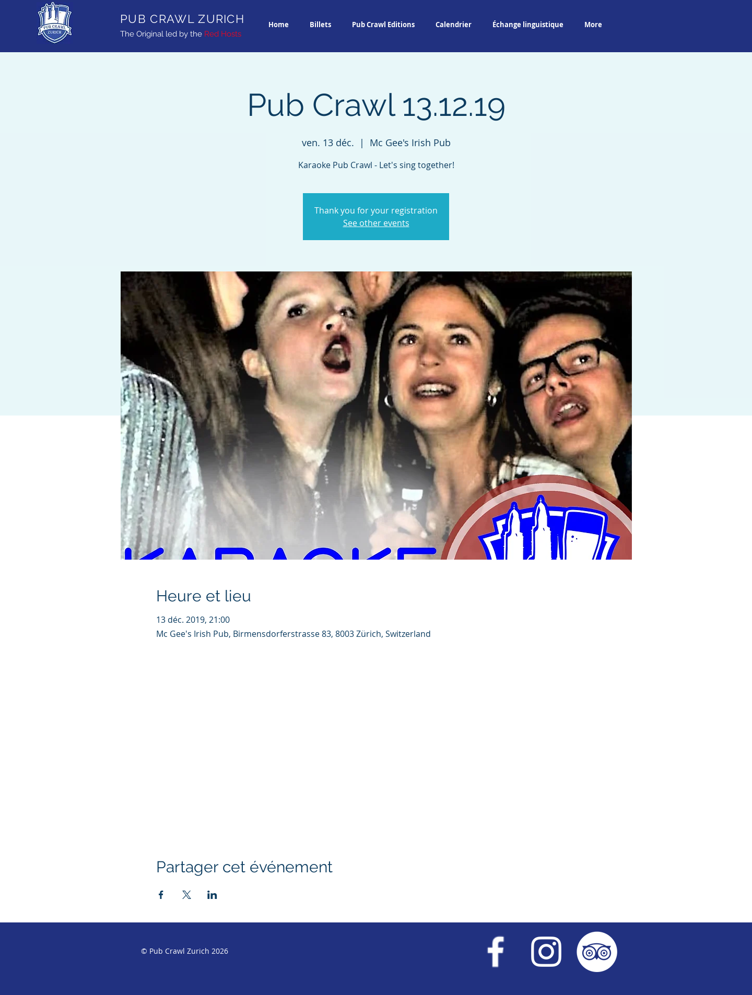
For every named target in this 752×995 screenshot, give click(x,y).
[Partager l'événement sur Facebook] (161, 895)
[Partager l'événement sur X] (187, 895)
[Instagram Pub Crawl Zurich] (546, 951)
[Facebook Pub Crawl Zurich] (495, 951)
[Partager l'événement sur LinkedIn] (212, 895)
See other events (376, 223)
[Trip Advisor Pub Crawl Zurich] (597, 951)
